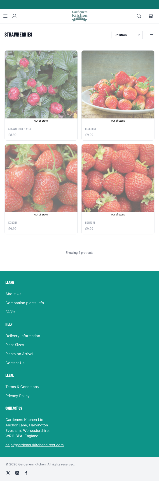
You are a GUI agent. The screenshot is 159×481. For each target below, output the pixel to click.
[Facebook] (26, 473)
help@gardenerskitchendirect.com (34, 445)
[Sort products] (127, 35)
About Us (13, 293)
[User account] (14, 16)
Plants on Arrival (19, 354)
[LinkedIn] (17, 473)
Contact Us (14, 363)
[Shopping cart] (150, 16)
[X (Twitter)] (8, 473)
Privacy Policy (17, 395)
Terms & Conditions (22, 386)
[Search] (139, 16)
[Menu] (5, 16)
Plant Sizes (14, 344)
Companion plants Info (24, 303)
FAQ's (10, 312)
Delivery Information (22, 335)
